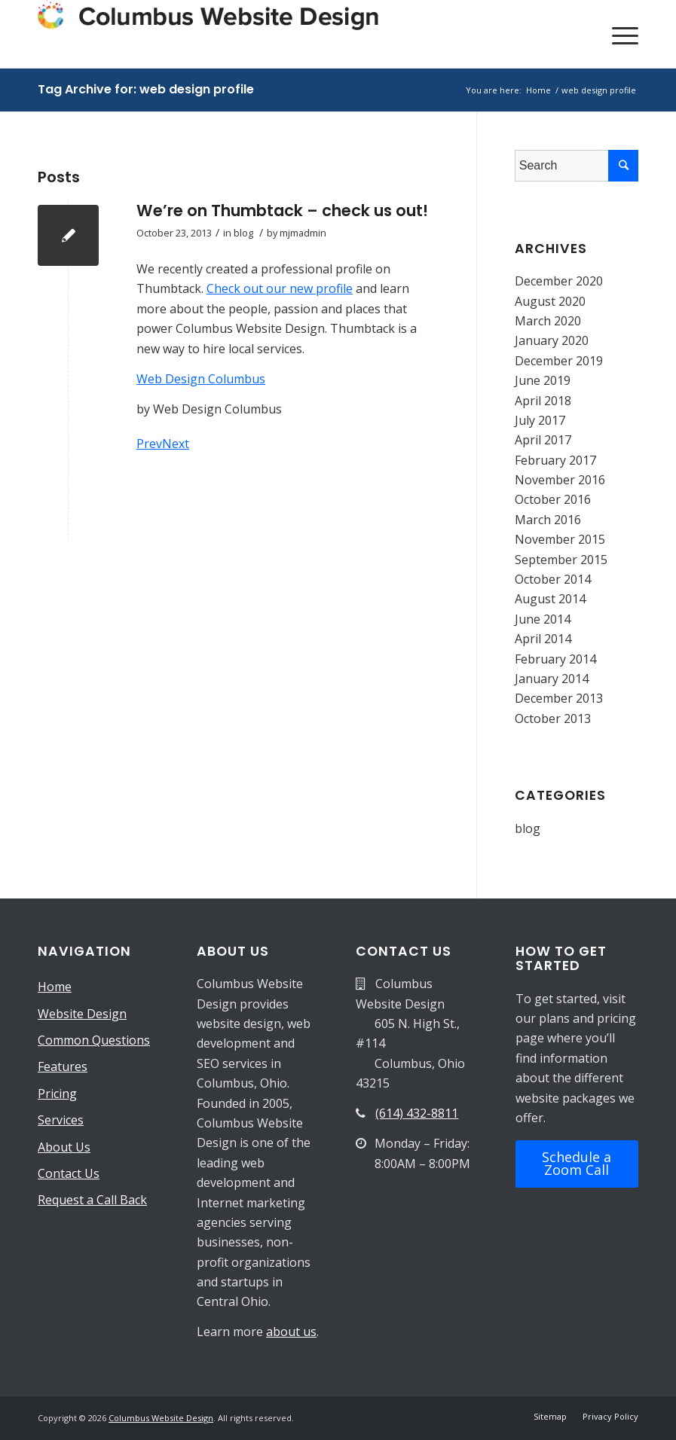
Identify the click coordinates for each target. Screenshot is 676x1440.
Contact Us (68, 1173)
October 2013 (553, 718)
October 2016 (553, 499)
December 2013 (559, 698)
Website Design (82, 1013)
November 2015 (560, 539)
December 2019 (559, 360)
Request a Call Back (92, 1199)
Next (175, 443)
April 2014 (543, 638)
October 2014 (553, 579)
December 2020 (559, 281)
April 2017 (543, 440)
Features (62, 1066)
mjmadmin (303, 232)
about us (291, 1331)
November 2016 (560, 479)
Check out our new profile (279, 288)
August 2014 (550, 598)
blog (243, 232)
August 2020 (550, 301)
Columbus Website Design (161, 1417)
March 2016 (548, 519)
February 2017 (555, 460)
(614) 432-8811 (416, 1113)
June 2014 (542, 619)
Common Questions (94, 1040)
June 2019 (542, 380)
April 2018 (543, 400)
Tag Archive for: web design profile (146, 89)
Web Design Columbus (200, 379)
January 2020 (552, 340)
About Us (64, 1147)
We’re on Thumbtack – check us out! (282, 210)
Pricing (57, 1093)
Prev (149, 443)
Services (61, 1120)
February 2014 (555, 659)
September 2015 (561, 559)
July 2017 (540, 420)
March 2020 (548, 321)
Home (55, 986)
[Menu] (617, 34)
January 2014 (552, 678)
